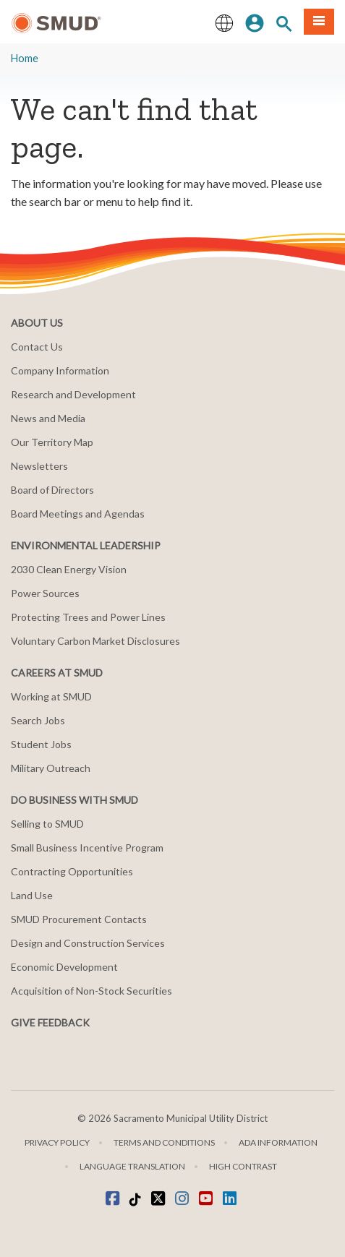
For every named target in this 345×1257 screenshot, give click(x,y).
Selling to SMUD (47, 824)
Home (24, 58)
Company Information (60, 370)
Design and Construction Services (88, 943)
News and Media (48, 418)
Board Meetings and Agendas (78, 513)
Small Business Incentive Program (87, 847)
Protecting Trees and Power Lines (88, 617)
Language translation (132, 1166)
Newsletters (39, 466)
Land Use (32, 895)
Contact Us (37, 346)
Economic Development (64, 967)
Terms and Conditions (164, 1142)
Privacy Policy (57, 1142)
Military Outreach (50, 768)
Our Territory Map (52, 442)
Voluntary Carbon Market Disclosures (95, 641)
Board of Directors (52, 490)
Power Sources (45, 593)
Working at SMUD (51, 696)
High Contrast (243, 1166)
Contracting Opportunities (72, 871)
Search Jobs (38, 720)
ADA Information (278, 1142)
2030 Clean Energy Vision (69, 569)
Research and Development (73, 394)
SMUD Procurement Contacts (79, 919)
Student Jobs (41, 744)
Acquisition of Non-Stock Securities (91, 990)
